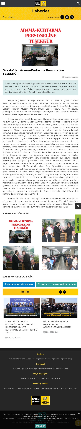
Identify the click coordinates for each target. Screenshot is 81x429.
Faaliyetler (31, 378)
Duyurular (41, 378)
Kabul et (40, 426)
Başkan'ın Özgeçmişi (17, 359)
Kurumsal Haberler (53, 378)
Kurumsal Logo (31, 369)
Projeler (23, 378)
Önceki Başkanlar (52, 359)
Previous (60, 292)
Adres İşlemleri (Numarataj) (28, 388)
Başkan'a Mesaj (66, 359)
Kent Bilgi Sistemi (10, 388)
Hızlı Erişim (78, 223)
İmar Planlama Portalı (49, 388)
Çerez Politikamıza (39, 421)
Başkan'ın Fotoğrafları (35, 359)
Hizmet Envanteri (45, 369)
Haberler (11, 17)
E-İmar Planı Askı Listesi (68, 388)
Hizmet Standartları (60, 369)
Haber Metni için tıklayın (18, 284)
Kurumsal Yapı (18, 369)
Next (64, 292)
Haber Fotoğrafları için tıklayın (57, 284)
